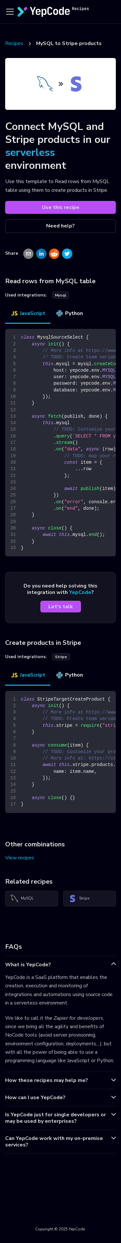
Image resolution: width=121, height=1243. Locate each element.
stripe (61, 656)
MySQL (22, 898)
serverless (30, 152)
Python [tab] (69, 313)
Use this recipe (60, 207)
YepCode (80, 592)
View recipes (19, 857)
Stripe (79, 898)
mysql (60, 295)
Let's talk (60, 606)
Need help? (60, 225)
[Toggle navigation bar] (10, 12)
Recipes (14, 43)
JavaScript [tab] (27, 313)
